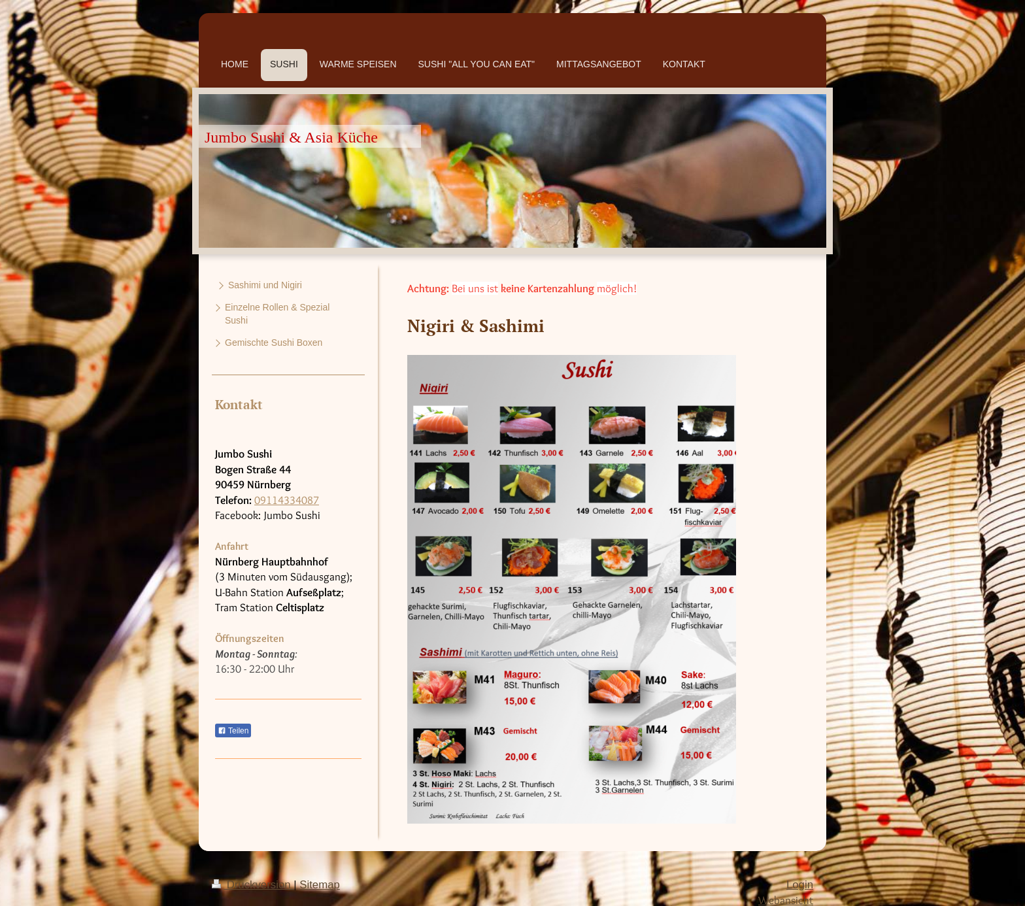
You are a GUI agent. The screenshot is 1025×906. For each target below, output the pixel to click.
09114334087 (286, 500)
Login (799, 885)
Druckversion (253, 885)
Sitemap (319, 885)
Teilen (233, 730)
